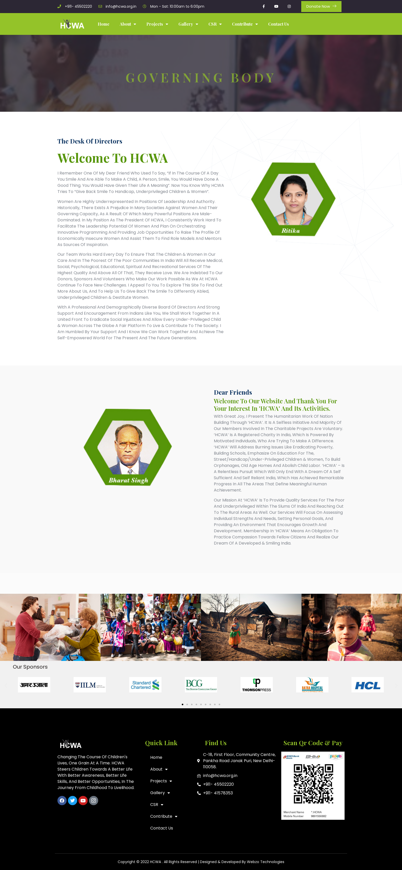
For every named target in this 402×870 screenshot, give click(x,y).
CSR (215, 24)
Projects (157, 24)
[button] (6, 685)
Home (103, 24)
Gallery (188, 24)
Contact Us (278, 24)
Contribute (245, 24)
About (128, 24)
